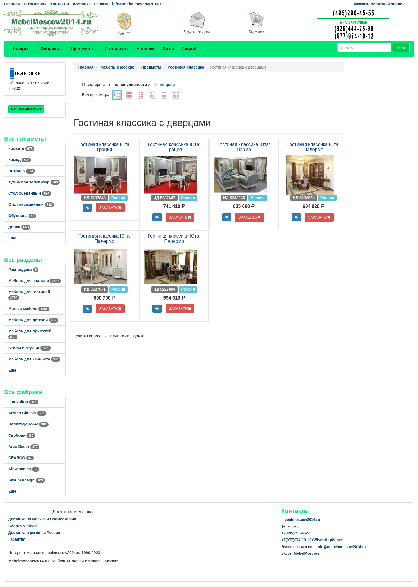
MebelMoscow (306, 553)
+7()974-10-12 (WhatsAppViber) (312, 540)
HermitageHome (28, 424)
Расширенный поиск (26, 109)
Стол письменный (31, 204)
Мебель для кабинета (34, 359)
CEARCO (21, 458)
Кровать (21, 148)
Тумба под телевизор (34, 182)
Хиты (168, 48)
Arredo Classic (27, 413)
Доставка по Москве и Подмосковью (42, 519)
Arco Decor (23, 446)
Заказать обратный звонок (378, 4)
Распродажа (23, 269)
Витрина (21, 171)
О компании (35, 4)
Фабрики (51, 48)
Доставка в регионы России (34, 532)
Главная (12, 4)
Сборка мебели (22, 526)
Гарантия (16, 539)
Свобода (21, 435)
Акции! (190, 48)
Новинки (145, 48)
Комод (19, 160)
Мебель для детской (33, 320)
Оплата (101, 4)
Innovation (23, 402)
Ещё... (14, 238)
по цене (165, 84)
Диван (19, 227)
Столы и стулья (29, 348)
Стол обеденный (29, 193)
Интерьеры (116, 48)
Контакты (59, 4)
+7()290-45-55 (296, 533)
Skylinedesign (26, 480)
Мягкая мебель (28, 309)
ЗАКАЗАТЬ (110, 208)
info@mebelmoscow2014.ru (138, 4)
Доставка (81, 4)
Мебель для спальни (34, 281)
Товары (22, 48)
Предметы (84, 48)
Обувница (22, 216)
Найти (401, 47)
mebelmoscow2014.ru (300, 519)
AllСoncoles (23, 469)
